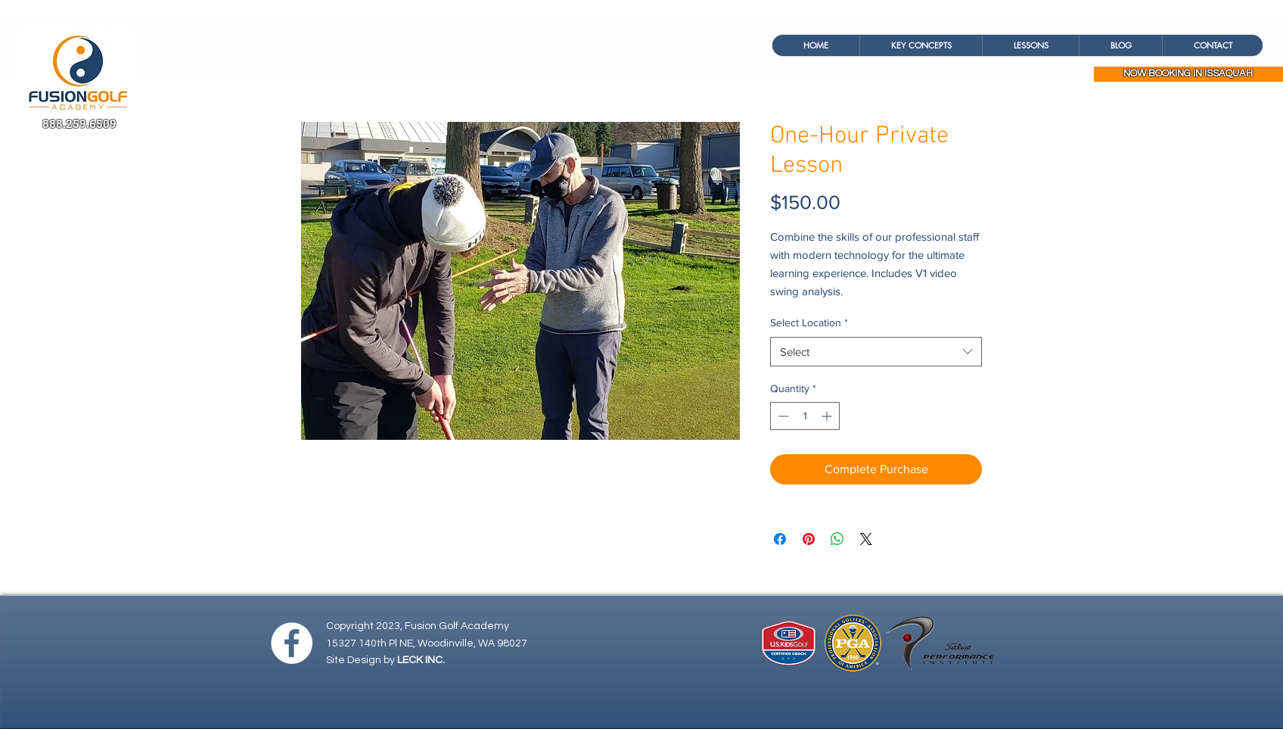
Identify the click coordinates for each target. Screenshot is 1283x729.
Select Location (809, 322)
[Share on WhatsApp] (837, 539)
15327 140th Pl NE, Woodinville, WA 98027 (426, 643)
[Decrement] (781, 416)
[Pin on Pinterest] (809, 539)
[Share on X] (866, 539)
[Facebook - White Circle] (291, 643)
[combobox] (876, 351)
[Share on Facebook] (780, 539)
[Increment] (828, 416)
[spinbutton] (805, 416)
